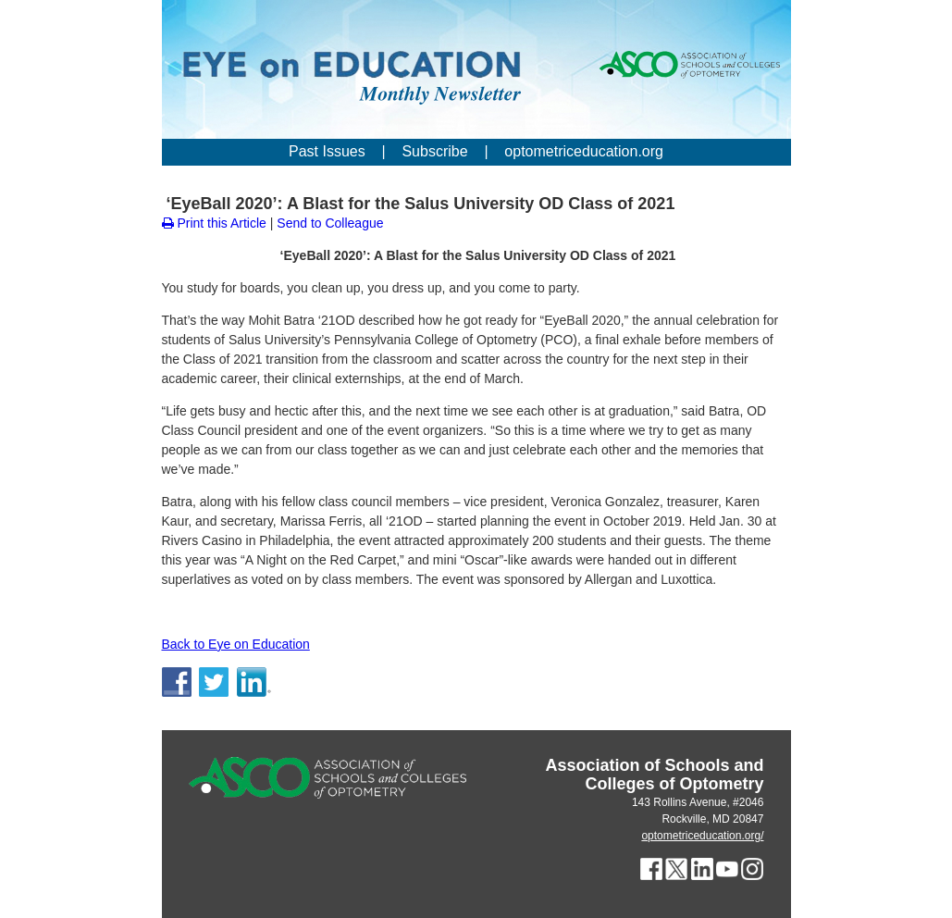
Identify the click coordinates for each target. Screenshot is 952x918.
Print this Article (214, 223)
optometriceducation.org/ (702, 835)
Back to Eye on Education (236, 644)
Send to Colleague (330, 223)
